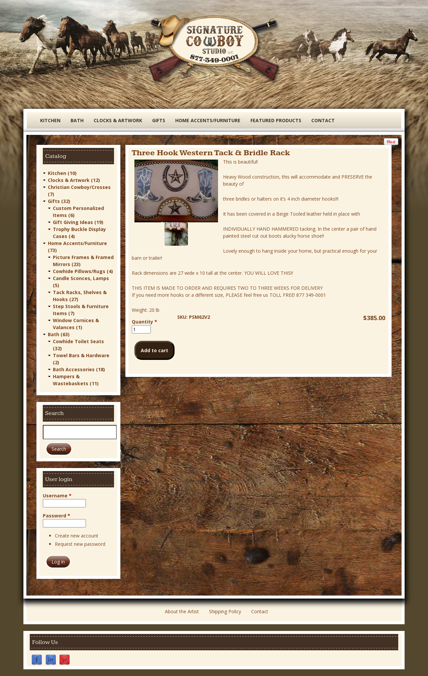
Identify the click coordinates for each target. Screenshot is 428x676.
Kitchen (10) (62, 173)
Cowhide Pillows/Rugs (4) (83, 271)
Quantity (144, 321)
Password (56, 515)
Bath (77, 120)
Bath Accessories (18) (79, 369)
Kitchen (50, 120)
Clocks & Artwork (118, 120)
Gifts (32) (59, 201)
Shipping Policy (225, 611)
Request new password (80, 544)
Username (57, 495)
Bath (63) (59, 334)
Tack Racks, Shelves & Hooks (138, 102)
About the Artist (182, 611)
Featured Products (275, 120)
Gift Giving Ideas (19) (78, 222)
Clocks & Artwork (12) (74, 180)
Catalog (35, 102)
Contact (323, 120)
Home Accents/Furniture (74, 102)
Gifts (158, 120)
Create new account (76, 535)
